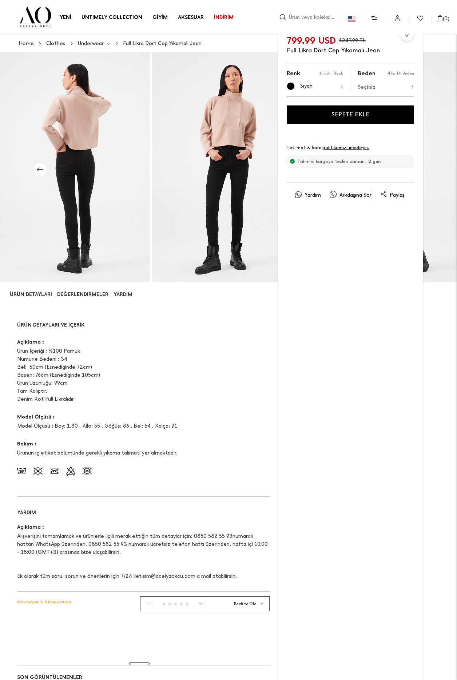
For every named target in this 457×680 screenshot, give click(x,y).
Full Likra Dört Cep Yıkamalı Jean (162, 44)
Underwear (91, 44)
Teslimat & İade (328, 148)
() (443, 18)
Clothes (55, 44)
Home (26, 44)
